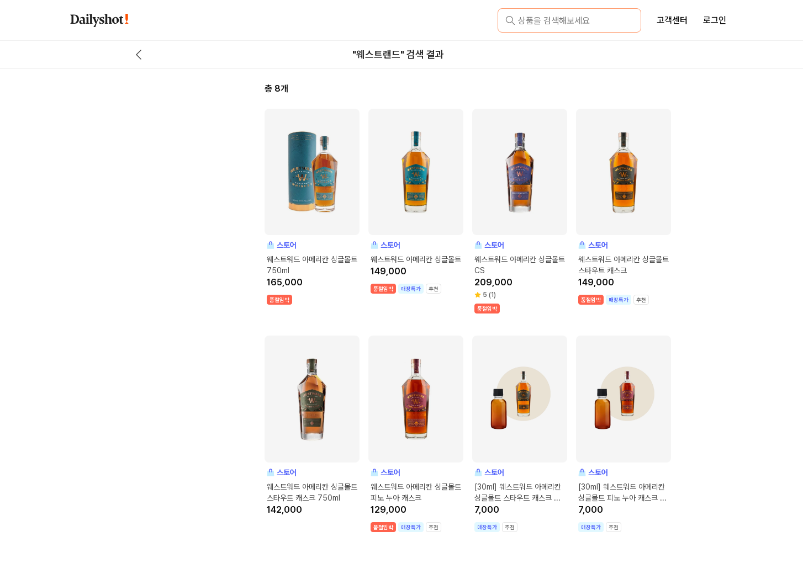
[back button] (139, 55)
